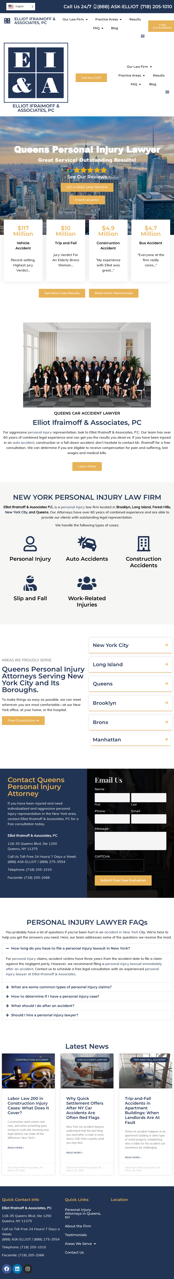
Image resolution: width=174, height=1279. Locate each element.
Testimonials (76, 1235)
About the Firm (78, 1226)
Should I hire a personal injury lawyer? (44, 1015)
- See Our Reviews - (87, 177)
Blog (114, 28)
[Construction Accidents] (143, 543)
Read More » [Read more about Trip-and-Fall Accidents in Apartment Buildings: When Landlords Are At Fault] (133, 1157)
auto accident (23, 442)
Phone (101, 811)
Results (135, 19)
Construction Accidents (143, 562)
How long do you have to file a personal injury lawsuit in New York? (70, 948)
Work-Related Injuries (87, 601)
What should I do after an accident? (42, 1006)
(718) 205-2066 (37, 877)
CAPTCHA (102, 856)
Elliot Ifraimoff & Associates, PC (34, 21)
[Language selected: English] (20, 6)
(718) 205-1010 (39, 869)
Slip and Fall (30, 598)
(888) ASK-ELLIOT (22, 861)
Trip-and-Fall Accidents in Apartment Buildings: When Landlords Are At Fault (142, 1110)
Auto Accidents (87, 559)
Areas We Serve (80, 1243)
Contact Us (74, 1252)
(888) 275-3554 (52, 861)
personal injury (40, 432)
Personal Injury (30, 559)
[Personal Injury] (30, 543)
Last (134, 804)
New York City (16, 512)
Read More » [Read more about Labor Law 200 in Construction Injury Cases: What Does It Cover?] (16, 1147)
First (97, 804)
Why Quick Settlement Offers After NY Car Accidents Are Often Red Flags (84, 1108)
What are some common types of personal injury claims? (61, 987)
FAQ (98, 28)
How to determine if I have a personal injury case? (55, 996)
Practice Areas (108, 19)
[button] (143, 36)
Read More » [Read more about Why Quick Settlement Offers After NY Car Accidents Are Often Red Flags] (74, 1152)
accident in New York (121, 932)
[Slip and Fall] (30, 583)
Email (136, 811)
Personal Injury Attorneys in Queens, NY (83, 1213)
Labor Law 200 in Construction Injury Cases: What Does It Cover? (28, 1105)
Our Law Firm (75, 19)
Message (102, 828)
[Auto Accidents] (87, 543)
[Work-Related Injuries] (87, 583)
